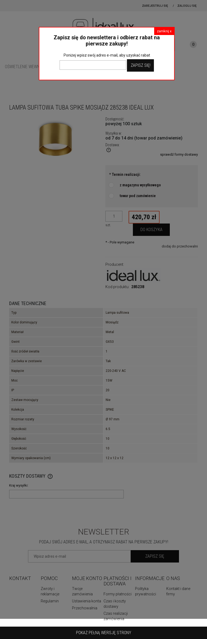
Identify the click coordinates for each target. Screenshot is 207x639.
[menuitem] (29, 66)
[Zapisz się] (155, 556)
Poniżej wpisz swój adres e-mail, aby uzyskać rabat (107, 55)
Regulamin (50, 601)
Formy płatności (118, 594)
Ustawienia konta (86, 601)
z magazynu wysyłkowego (140, 185)
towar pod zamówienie (138, 196)
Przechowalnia (84, 608)
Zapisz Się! (140, 65)
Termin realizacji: (125, 174)
